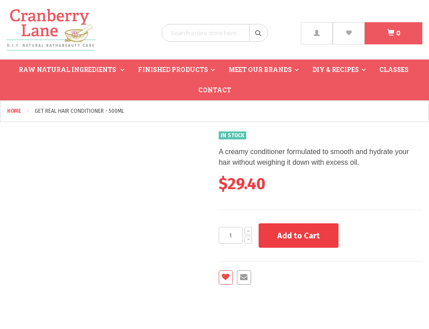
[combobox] (214, 33)
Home (15, 111)
